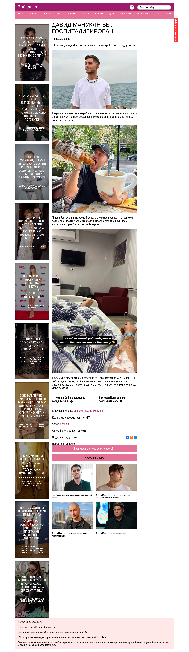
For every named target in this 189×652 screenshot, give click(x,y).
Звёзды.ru (28, 6)
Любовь (99, 13)
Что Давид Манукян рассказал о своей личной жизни (72, 496)
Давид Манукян (94, 410)
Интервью (142, 13)
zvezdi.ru (65, 424)
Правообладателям (46, 627)
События (46, 13)
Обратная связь (26, 627)
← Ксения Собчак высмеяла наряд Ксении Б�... (68, 399)
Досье (168, 13)
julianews (78, 410)
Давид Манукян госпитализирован (111, 533)
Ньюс (21, 13)
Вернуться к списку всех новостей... (94, 448)
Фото (156, 13)
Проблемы (125, 13)
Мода (60, 13)
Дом (111, 13)
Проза (32, 13)
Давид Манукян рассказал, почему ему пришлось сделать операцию (113, 496)
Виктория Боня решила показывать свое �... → (113, 399)
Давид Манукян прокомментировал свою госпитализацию (70, 534)
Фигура (85, 13)
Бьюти (72, 13)
